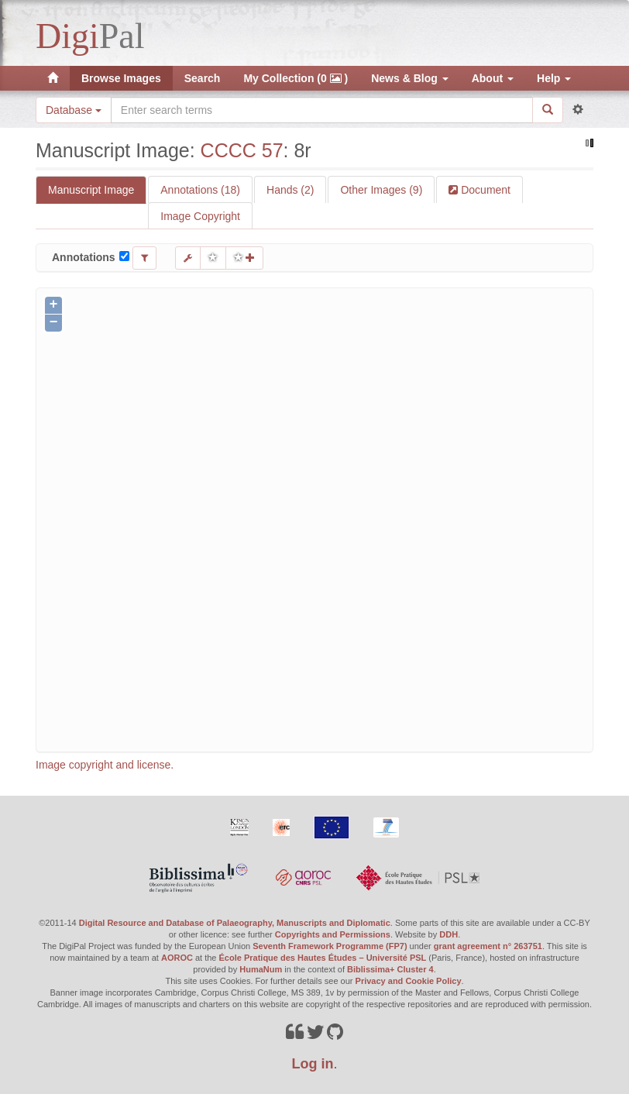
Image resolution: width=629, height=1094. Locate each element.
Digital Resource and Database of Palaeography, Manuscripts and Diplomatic (234, 922)
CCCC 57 (242, 150)
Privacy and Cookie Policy (409, 981)
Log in (313, 1064)
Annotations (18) (200, 190)
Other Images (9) (381, 190)
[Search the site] (322, 110)
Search (202, 78)
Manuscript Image (91, 190)
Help (554, 78)
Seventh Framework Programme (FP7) (330, 946)
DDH (448, 934)
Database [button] (73, 110)
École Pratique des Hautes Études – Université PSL (323, 957)
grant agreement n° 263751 (488, 946)
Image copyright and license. (105, 765)
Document (484, 190)
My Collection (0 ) (295, 78)
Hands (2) (290, 190)
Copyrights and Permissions (332, 934)
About (493, 78)
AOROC (177, 957)
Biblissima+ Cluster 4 (390, 969)
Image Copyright (200, 216)
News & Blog (409, 78)
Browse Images (121, 78)
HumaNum (260, 969)
